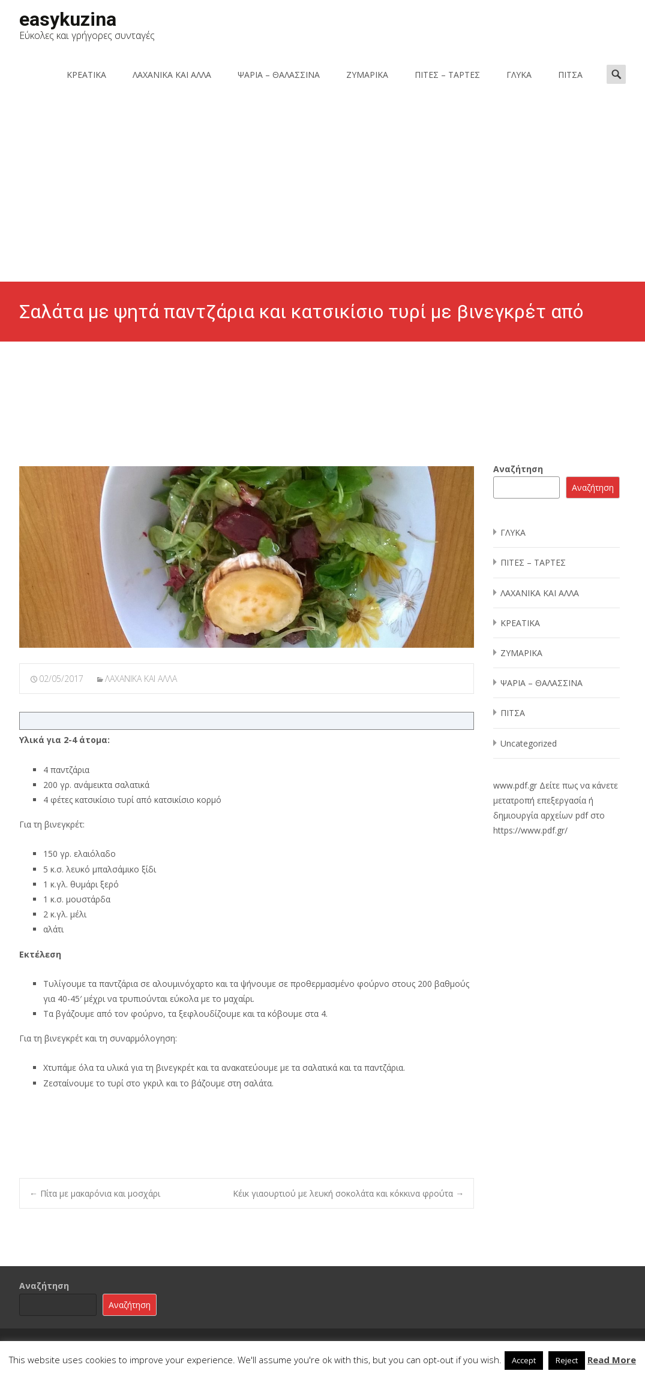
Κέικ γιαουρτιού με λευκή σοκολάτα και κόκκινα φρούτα (348, 1193)
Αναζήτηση (518, 469)
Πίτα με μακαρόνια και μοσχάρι (94, 1193)
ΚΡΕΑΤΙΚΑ (86, 74)
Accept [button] (524, 1360)
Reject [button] (567, 1360)
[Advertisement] (322, 192)
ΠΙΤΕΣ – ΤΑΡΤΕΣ (447, 74)
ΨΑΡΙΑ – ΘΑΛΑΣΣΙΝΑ (279, 74)
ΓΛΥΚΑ (519, 74)
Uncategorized (528, 743)
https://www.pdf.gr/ (530, 830)
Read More (611, 1360)
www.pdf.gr (515, 785)
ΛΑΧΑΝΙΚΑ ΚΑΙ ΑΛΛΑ (172, 74)
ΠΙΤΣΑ (570, 74)
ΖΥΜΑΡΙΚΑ (367, 74)
